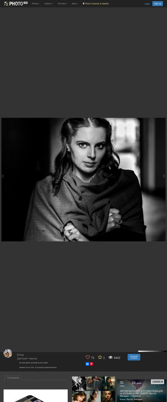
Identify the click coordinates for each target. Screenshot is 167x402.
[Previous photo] (3, 176)
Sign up (157, 4)
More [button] (75, 4)
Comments (13, 377)
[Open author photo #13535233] (108, 384)
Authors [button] (48, 4)
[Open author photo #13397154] (94, 398)
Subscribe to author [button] (134, 357)
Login (147, 4)
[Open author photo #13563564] (79, 384)
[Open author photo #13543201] (94, 384)
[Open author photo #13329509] (108, 398)
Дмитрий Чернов (27, 359)
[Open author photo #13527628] (79, 398)
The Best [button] (62, 4)
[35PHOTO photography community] (16, 3)
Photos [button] (36, 4)
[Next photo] (164, 176)
